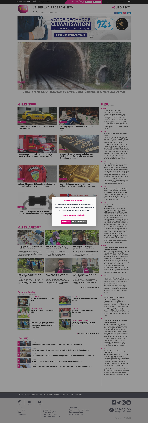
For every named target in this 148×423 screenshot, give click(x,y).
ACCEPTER (66, 222)
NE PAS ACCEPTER (79, 222)
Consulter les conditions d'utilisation (74, 215)
